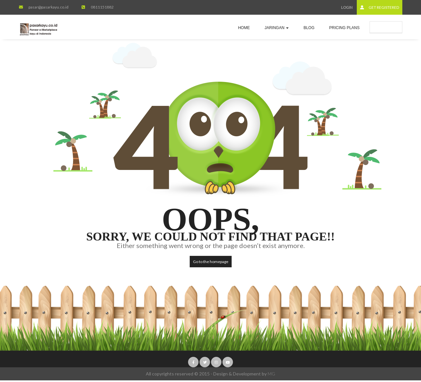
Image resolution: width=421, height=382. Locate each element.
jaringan (276, 27)
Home (244, 27)
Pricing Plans (344, 27)
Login (347, 7)
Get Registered (379, 7)
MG (271, 373)
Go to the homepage (210, 261)
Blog (308, 27)
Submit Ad (386, 27)
